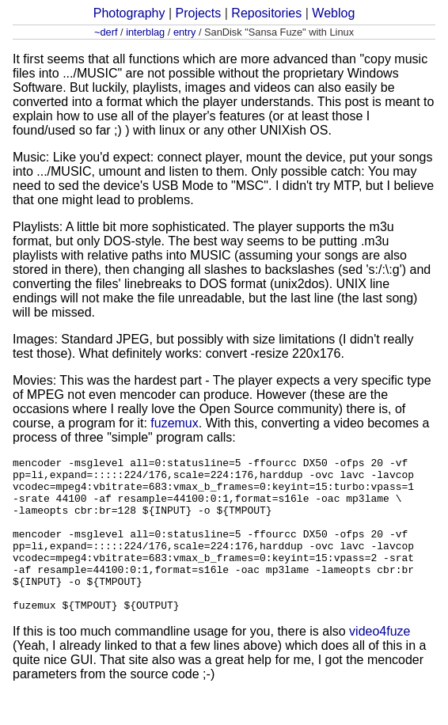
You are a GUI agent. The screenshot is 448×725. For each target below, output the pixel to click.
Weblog (333, 13)
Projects (198, 13)
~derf (106, 32)
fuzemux (174, 423)
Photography (129, 13)
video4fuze (379, 662)
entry (184, 32)
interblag (145, 32)
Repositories (266, 13)
